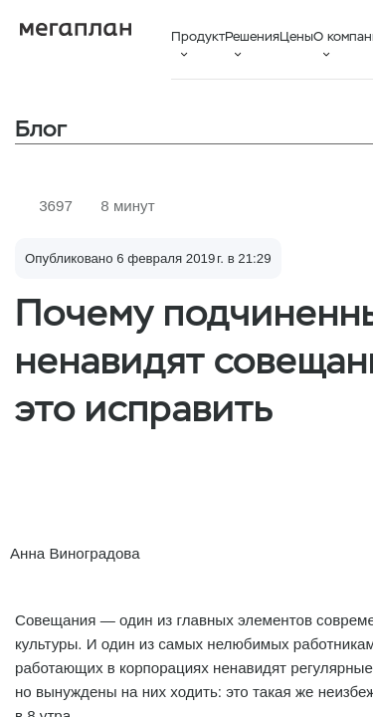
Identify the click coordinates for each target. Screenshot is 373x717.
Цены (296, 36)
